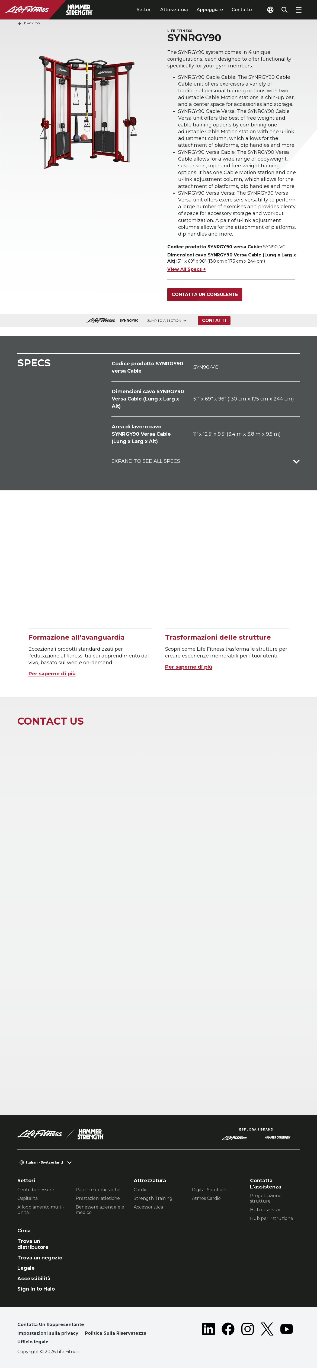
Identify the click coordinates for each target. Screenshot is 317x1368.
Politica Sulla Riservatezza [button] (115, 1333)
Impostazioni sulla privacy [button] (47, 1333)
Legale (26, 1268)
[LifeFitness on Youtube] (286, 1334)
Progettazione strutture (265, 1198)
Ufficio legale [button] (33, 1341)
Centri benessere (35, 1189)
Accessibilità (33, 1279)
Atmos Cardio (206, 1198)
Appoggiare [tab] (210, 9)
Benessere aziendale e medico (100, 1209)
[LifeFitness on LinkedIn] (208, 1334)
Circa (24, 1231)
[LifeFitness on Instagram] (247, 1334)
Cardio (141, 1189)
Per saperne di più (52, 674)
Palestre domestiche (98, 1189)
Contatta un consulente (205, 294)
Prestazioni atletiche (98, 1198)
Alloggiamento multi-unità (40, 1209)
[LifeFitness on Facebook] (228, 1334)
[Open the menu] (298, 9)
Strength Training (153, 1198)
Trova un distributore (33, 1244)
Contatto (242, 9)
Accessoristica (148, 1207)
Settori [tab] (144, 9)
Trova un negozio (39, 1258)
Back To (29, 23)
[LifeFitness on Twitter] (267, 1334)
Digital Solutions (209, 1189)
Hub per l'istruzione (271, 1218)
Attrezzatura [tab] (174, 9)
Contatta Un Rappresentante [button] (50, 1324)
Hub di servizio (265, 1209)
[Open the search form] (284, 9)
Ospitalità (27, 1198)
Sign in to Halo (36, 1289)
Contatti (214, 320)
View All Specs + (186, 269)
